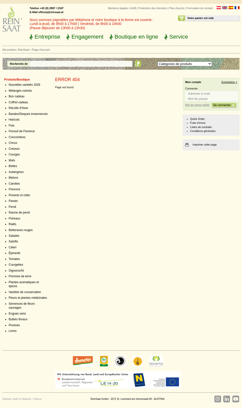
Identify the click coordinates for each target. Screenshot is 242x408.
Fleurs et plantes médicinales (28, 298)
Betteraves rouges (21, 230)
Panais (13, 201)
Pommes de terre (20, 276)
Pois (11, 125)
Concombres (17, 137)
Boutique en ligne (136, 36)
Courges (14, 154)
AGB (133, 8)
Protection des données (152, 8)
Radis (12, 224)
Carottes (14, 183)
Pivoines (14, 325)
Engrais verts (17, 313)
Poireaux (14, 218)
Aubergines (16, 172)
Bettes (13, 166)
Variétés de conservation (25, 292)
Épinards (14, 253)
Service (178, 36)
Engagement (87, 36)
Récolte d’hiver (18, 108)
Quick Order (197, 118)
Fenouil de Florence (22, 131)
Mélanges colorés (20, 90)
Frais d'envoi (197, 122)
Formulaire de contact (200, 8)
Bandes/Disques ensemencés (28, 114)
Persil (12, 207)
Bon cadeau (16, 96)
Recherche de (19, 63)
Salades (14, 235)
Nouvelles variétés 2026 (24, 84)
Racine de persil (19, 212)
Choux (13, 143)
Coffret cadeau (18, 102)
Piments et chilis (19, 195)
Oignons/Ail (16, 270)
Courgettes (16, 264)
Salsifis (13, 241)
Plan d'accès (176, 8)
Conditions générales (203, 130)
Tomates (14, 259)
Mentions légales (118, 8)
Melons (13, 177)
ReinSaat (23, 49)
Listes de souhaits (201, 127)
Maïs (12, 160)
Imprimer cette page (205, 144)
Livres (13, 331)
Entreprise (47, 36)
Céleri (12, 247)
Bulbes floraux (18, 319)
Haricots (14, 119)
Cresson (14, 148)
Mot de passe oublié (197, 104)
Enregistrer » (229, 82)
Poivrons (14, 189)
